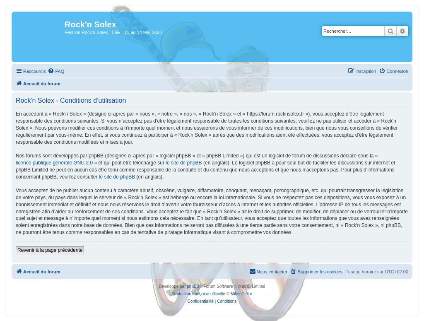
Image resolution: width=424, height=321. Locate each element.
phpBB (193, 286)
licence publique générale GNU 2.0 (54, 163)
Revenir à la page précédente (49, 250)
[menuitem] (56, 71)
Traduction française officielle (198, 294)
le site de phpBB (184, 163)
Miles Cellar (241, 294)
